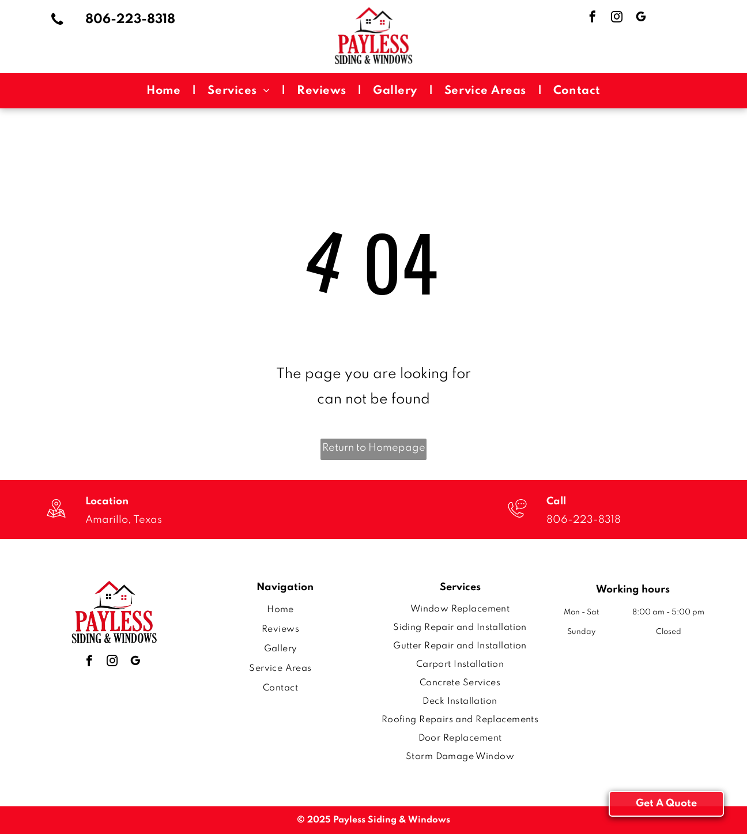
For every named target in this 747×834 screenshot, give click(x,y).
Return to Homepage (373, 448)
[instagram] (617, 18)
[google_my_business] (641, 18)
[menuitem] (165, 90)
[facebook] (592, 18)
